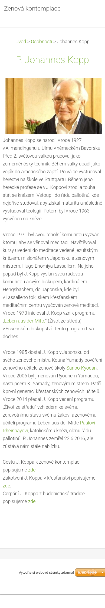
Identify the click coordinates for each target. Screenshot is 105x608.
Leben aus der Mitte (24, 321)
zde (31, 470)
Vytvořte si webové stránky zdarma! (46, 572)
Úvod (20, 41)
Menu (90, 12)
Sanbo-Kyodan (82, 368)
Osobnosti (41, 41)
